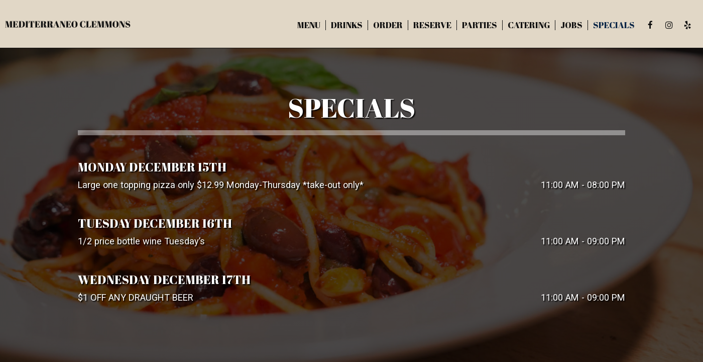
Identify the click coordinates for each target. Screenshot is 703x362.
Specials (614, 25)
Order (388, 25)
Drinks (347, 25)
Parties (479, 25)
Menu (308, 25)
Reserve (432, 25)
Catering (529, 25)
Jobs (571, 25)
